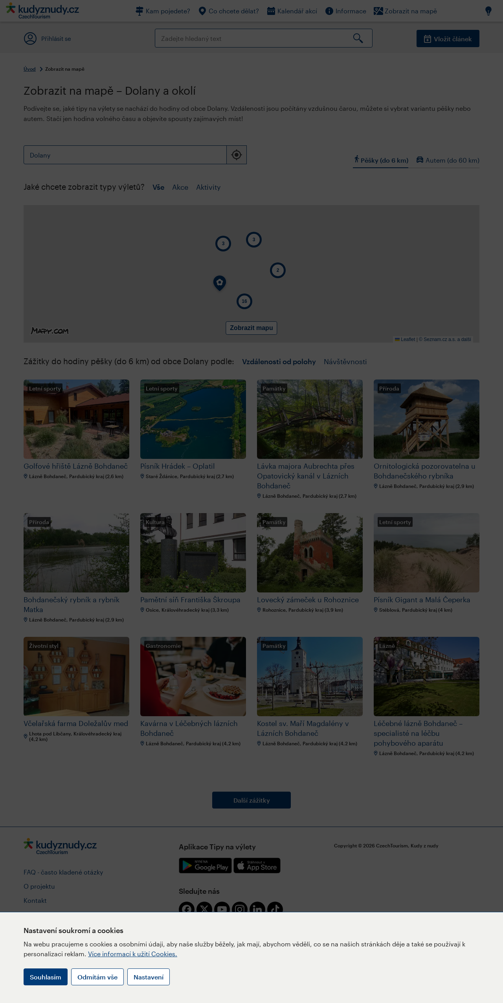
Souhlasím (45, 977)
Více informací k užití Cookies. (132, 953)
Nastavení (148, 977)
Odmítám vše (97, 977)
